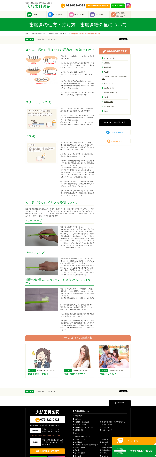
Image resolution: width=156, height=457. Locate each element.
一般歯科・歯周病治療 (81, 425)
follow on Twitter (114, 135)
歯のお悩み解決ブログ (39, 36)
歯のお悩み (123, 16)
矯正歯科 (106, 75)
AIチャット (135, 440)
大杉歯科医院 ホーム (81, 414)
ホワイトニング (108, 61)
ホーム (39, 16)
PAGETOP (119, 406)
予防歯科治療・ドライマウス (59, 36)
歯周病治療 (106, 70)
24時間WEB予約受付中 (48, 454)
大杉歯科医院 (38, 5)
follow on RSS (114, 144)
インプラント (107, 86)
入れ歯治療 (104, 430)
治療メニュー (81, 16)
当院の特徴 (60, 16)
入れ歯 (105, 100)
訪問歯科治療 (107, 105)
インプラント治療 (79, 427)
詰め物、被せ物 (108, 91)
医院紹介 (102, 16)
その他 (105, 114)
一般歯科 (106, 66)
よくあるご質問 (108, 109)
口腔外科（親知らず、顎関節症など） (114, 81)
